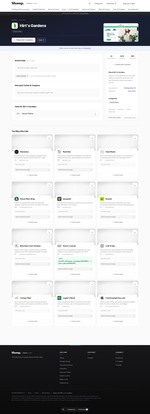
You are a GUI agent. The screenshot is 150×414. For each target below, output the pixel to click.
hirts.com (22, 20)
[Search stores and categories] (90, 3)
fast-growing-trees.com (112, 306)
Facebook (120, 109)
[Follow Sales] (23, 40)
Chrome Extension (66, 365)
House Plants (17, 31)
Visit (41, 40)
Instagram (111, 109)
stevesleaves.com (67, 254)
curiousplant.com (24, 306)
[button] (113, 4)
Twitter (128, 109)
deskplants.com (110, 160)
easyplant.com (66, 207)
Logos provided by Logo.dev (49, 400)
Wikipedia (111, 112)
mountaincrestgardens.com (28, 254)
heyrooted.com (109, 207)
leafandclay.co (109, 254)
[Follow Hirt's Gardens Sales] (122, 65)
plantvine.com (66, 160)
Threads (119, 365)
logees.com (65, 306)
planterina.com (24, 160)
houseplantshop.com (25, 207)
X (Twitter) (119, 361)
